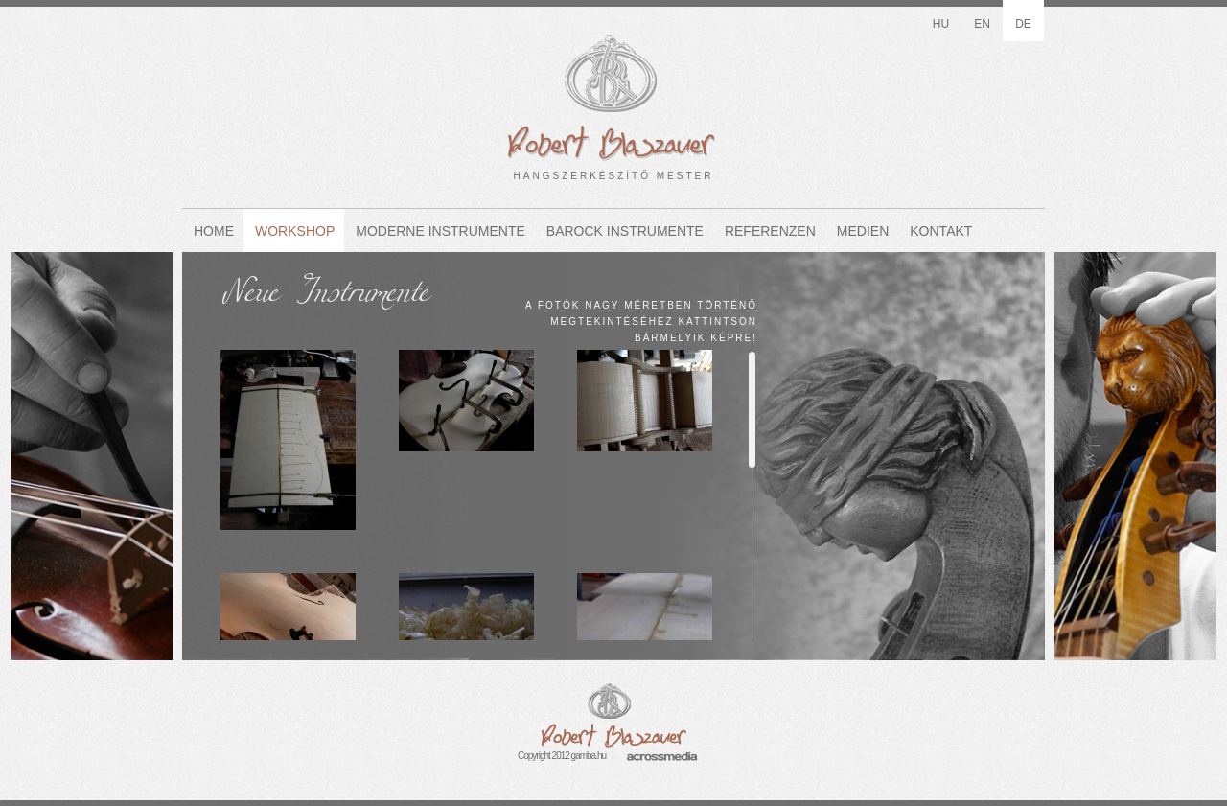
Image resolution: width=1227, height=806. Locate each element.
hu (941, 24)
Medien (863, 231)
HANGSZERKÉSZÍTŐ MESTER (613, 96)
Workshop (295, 231)
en (982, 24)
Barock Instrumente (625, 231)
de (1023, 24)
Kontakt (941, 231)
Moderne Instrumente (440, 231)
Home (214, 231)
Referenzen (770, 231)
